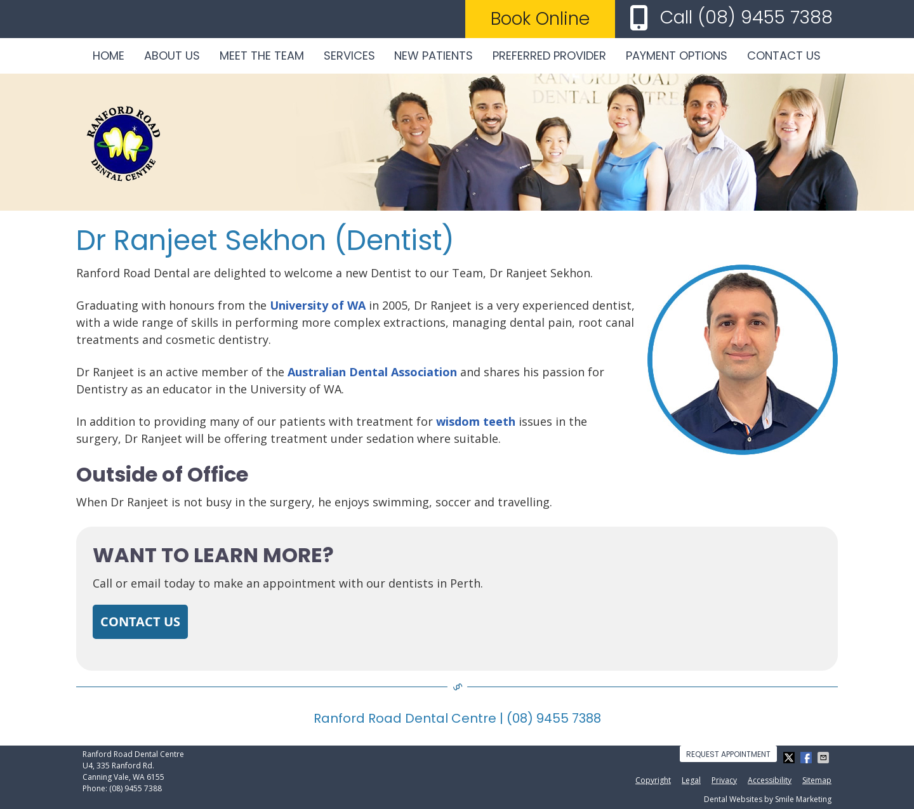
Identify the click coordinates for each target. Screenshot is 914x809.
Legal (691, 780)
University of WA (318, 305)
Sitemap (816, 780)
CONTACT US (140, 621)
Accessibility (769, 780)
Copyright (653, 780)
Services (349, 55)
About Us (172, 55)
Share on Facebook (807, 757)
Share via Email (824, 757)
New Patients (433, 55)
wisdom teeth (475, 421)
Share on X (790, 757)
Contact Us (784, 55)
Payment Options (676, 55)
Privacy (724, 780)
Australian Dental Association (372, 371)
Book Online (540, 18)
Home (108, 55)
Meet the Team (262, 55)
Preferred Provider (549, 55)
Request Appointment (728, 754)
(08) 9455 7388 (765, 17)
